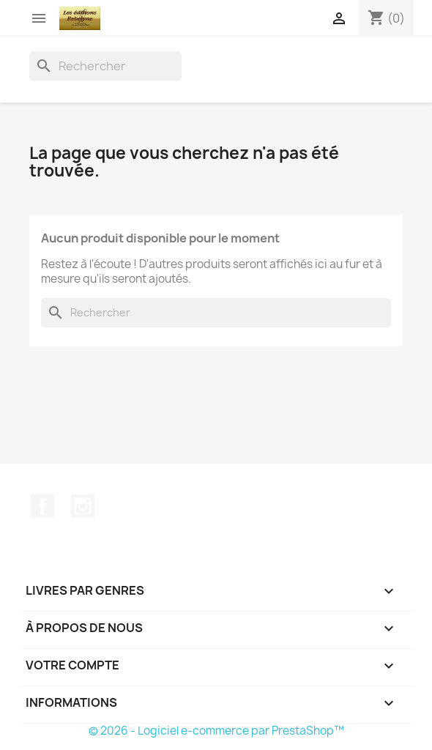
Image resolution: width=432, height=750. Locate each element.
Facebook (42, 506)
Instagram (82, 506)
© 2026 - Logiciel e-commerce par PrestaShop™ (216, 730)
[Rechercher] (105, 66)
